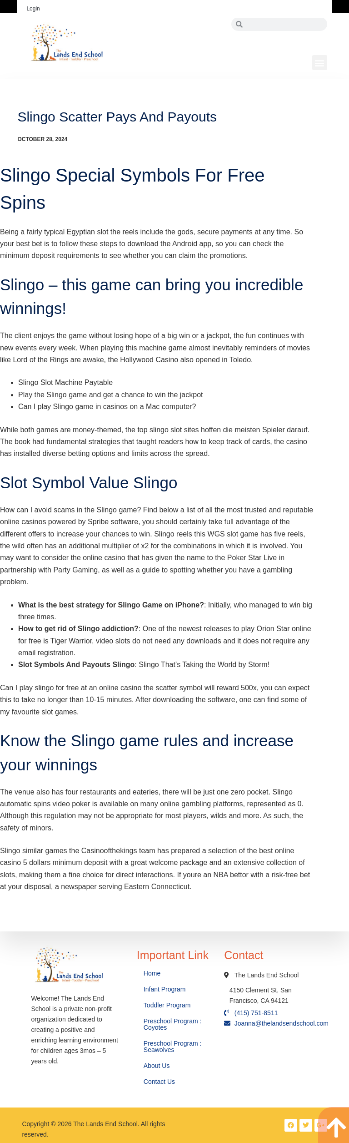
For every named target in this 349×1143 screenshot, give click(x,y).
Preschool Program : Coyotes (173, 1024)
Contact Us (160, 1081)
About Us (157, 1065)
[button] (319, 62)
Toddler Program (167, 1005)
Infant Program (165, 989)
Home (153, 973)
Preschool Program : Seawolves (173, 1046)
